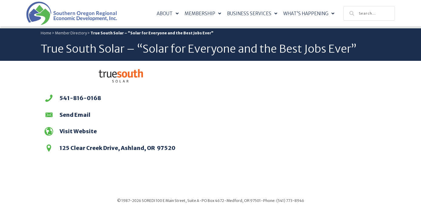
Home (46, 33)
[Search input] (369, 13)
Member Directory (71, 33)
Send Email (74, 114)
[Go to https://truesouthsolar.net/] (121, 132)
